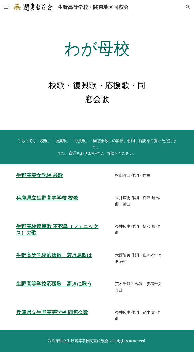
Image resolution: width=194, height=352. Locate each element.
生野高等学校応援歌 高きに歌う (54, 283)
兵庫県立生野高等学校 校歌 (47, 198)
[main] (96, 48)
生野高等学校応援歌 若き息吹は (54, 255)
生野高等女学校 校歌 (39, 175)
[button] (6, 7)
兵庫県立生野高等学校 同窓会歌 (52, 312)
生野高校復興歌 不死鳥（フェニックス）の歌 (57, 229)
